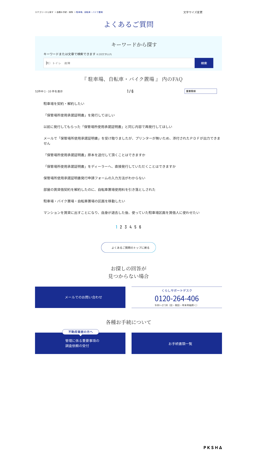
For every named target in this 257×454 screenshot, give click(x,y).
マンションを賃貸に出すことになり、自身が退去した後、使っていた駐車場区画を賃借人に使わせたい (122, 212)
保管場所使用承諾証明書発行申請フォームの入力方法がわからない (94, 177)
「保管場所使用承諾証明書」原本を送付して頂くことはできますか (94, 154)
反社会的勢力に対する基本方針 (158, 410)
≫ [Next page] (145, 226)
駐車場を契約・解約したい (64, 103)
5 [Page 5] (135, 226)
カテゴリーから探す (44, 12)
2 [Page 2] (121, 226)
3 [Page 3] (126, 226)
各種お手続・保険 (65, 12)
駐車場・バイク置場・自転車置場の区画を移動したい (84, 200)
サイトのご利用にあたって (124, 410)
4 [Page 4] (131, 226)
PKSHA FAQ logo (213, 447)
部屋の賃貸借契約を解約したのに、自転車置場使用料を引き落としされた (100, 189)
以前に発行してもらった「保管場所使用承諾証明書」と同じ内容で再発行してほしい (108, 126)
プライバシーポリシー (94, 410)
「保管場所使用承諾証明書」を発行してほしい (79, 115)
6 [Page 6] (140, 226)
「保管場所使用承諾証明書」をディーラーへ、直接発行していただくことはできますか (110, 166)
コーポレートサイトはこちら (130, 398)
